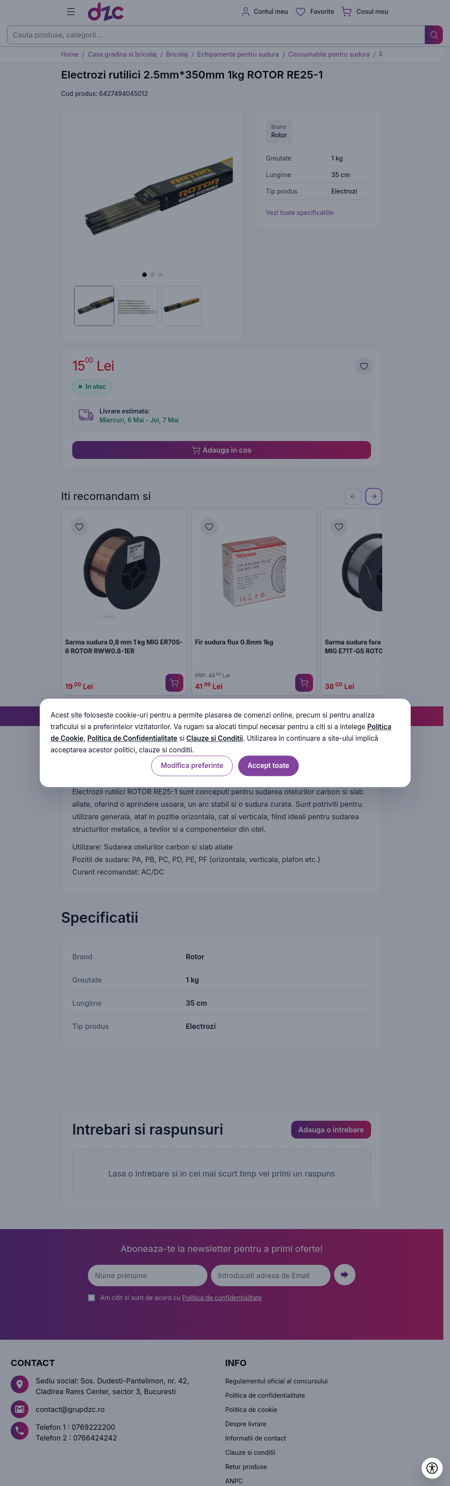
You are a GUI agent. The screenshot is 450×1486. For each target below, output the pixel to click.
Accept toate (268, 766)
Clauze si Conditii (214, 738)
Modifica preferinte (192, 766)
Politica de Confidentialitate (132, 738)
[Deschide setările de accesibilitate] (432, 1468)
